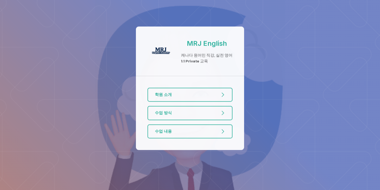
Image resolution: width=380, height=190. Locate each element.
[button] (190, 95)
